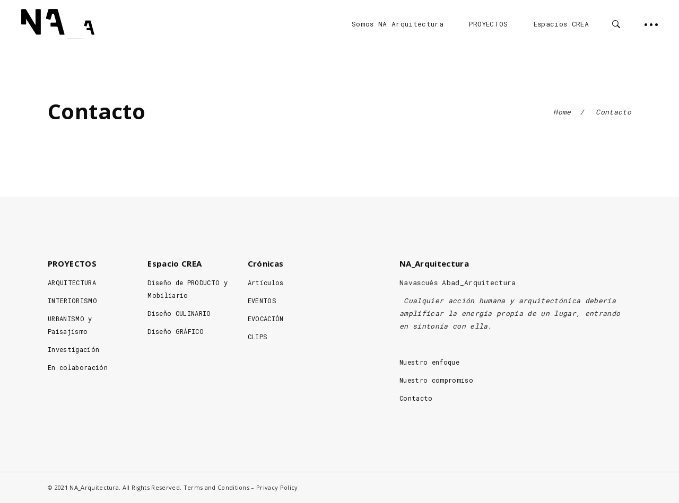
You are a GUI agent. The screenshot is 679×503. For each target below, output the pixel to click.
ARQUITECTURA (72, 282)
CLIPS (258, 336)
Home (562, 112)
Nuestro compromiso (436, 380)
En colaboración (78, 367)
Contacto (416, 398)
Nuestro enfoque (429, 362)
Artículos (266, 282)
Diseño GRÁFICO (175, 331)
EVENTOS (262, 300)
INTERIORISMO (72, 300)
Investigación (73, 349)
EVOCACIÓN (266, 318)
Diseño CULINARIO (179, 313)
